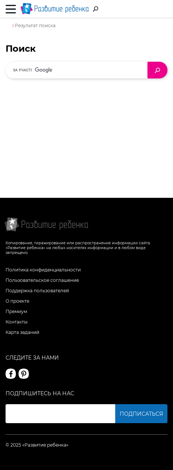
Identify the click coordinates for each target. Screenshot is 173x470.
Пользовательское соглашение (42, 280)
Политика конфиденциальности (43, 270)
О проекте (17, 301)
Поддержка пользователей (37, 290)
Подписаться (141, 414)
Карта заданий (22, 332)
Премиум (16, 311)
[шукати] (79, 70)
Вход (163, 9)
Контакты (16, 322)
